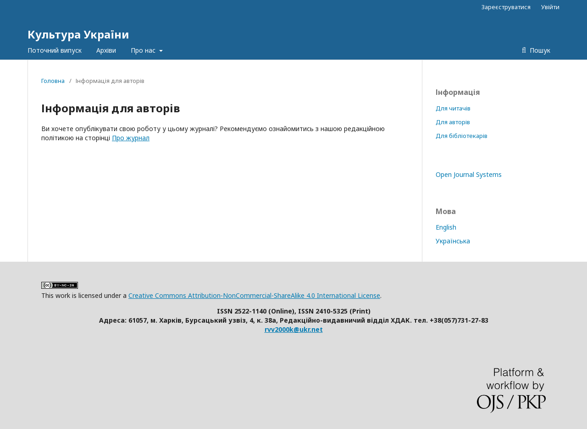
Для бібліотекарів (461, 136)
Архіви (106, 50)
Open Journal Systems (469, 174)
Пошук (539, 50)
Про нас (144, 50)
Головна (53, 81)
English (446, 227)
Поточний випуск (55, 50)
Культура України (78, 34)
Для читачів (453, 108)
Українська (453, 240)
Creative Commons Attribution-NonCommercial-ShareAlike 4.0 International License (254, 295)
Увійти (550, 7)
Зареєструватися (506, 7)
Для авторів (453, 122)
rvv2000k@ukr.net (294, 329)
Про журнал (131, 137)
